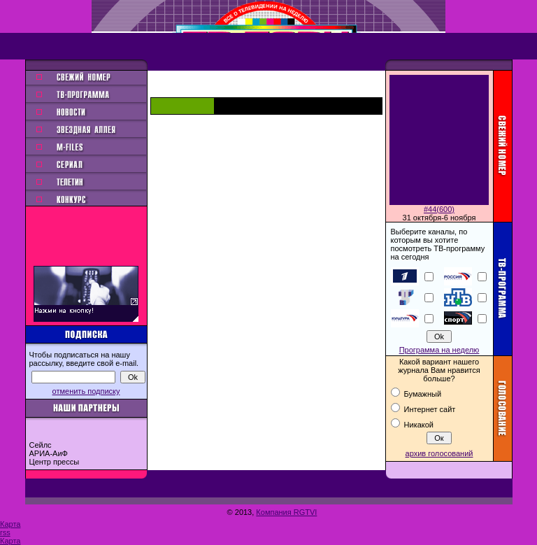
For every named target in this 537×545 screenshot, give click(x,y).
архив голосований (439, 453)
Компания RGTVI (286, 512)
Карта (10, 524)
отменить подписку (86, 391)
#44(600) (439, 209)
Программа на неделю (439, 350)
